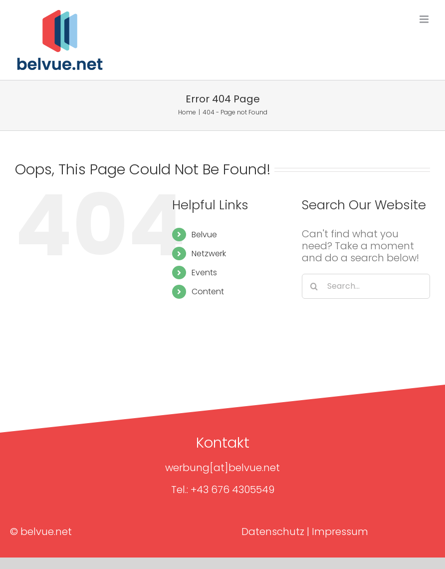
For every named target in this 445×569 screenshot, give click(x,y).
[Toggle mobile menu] (425, 19)
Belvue (204, 234)
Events (204, 272)
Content (208, 291)
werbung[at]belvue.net (222, 468)
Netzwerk (209, 253)
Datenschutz (272, 532)
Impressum (340, 532)
